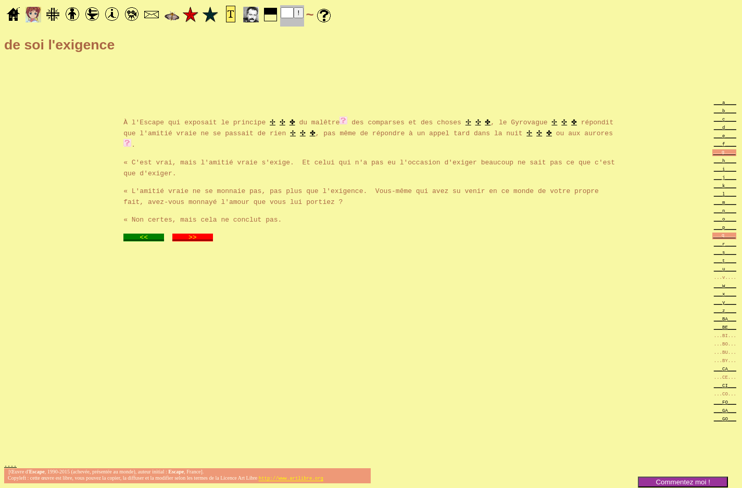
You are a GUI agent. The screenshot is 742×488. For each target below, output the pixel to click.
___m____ (725, 202)
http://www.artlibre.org (291, 479)
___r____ (725, 243)
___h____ (725, 160)
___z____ (725, 310)
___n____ (725, 210)
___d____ (725, 127)
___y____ (725, 302)
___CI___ (725, 385)
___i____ (725, 168)
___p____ (725, 227)
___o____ (725, 218)
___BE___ (725, 327)
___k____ (725, 185)
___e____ (725, 135)
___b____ (725, 110)
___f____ (725, 143)
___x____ (725, 293)
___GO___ (725, 418)
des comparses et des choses (406, 121)
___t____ (725, 260)
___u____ (725, 268)
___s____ (725, 252)
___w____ (725, 285)
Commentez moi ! (683, 482)
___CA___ (725, 368)
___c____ (725, 118)
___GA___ (725, 410)
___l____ (725, 193)
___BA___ (725, 318)
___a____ (725, 102)
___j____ (725, 177)
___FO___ (725, 402)
